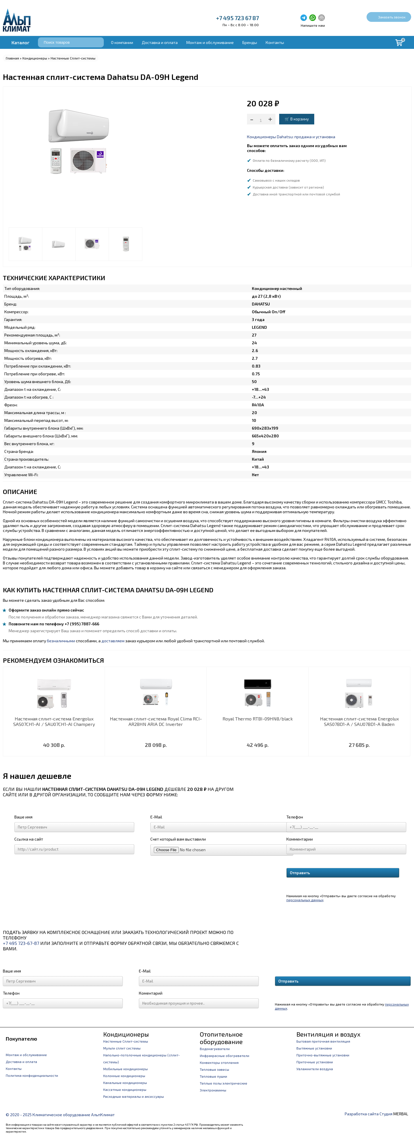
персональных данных (304, 900)
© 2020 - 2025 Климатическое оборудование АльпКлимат (60, 1114)
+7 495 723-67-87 (21, 943)
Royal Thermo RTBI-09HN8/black (258, 718)
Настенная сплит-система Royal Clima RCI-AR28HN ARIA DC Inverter (156, 721)
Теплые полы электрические (223, 1083)
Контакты (275, 42)
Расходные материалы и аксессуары (133, 1096)
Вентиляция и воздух (328, 1034)
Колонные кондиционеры (124, 1076)
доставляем (112, 640)
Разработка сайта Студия (368, 1113)
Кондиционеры (34, 58)
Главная (12, 58)
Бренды (249, 42)
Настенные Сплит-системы (73, 58)
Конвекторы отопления (219, 1062)
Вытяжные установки (314, 1048)
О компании (122, 42)
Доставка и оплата (160, 42)
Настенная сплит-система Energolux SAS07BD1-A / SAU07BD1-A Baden (359, 721)
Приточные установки (314, 1062)
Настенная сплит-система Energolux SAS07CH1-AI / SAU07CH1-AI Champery (54, 721)
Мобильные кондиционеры (125, 1069)
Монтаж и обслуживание (210, 42)
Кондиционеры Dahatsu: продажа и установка (291, 136)
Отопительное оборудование (221, 1037)
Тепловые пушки (213, 1076)
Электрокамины (213, 1090)
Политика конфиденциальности (32, 1075)
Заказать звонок (391, 17)
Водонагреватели (215, 1049)
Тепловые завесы (214, 1069)
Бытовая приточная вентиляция (323, 1041)
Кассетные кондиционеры (124, 1089)
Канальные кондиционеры (125, 1083)
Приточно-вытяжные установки (322, 1055)
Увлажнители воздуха (314, 1069)
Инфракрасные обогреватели (224, 1056)
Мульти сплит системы (122, 1048)
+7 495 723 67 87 (237, 17)
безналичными (61, 640)
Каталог (20, 42)
